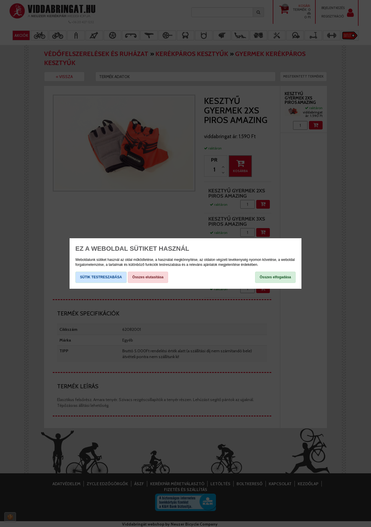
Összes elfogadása (275, 277)
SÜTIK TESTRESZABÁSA (101, 277)
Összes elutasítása (147, 277)
